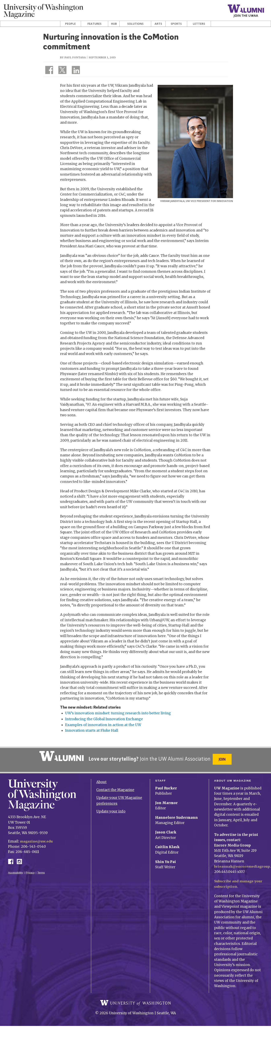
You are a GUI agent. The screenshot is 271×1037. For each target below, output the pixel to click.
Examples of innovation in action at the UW (103, 725)
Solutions (135, 24)
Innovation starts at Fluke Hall (91, 730)
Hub (114, 24)
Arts (158, 24)
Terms (41, 870)
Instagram (20, 858)
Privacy (30, 870)
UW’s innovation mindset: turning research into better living (118, 713)
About (101, 780)
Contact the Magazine (115, 787)
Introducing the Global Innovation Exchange (104, 719)
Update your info (110, 809)
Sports (176, 24)
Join (222, 759)
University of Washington (135, 1003)
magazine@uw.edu (37, 839)
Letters (199, 24)
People (70, 24)
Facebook (12, 858)
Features (94, 24)
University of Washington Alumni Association (61, 756)
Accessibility (15, 870)
